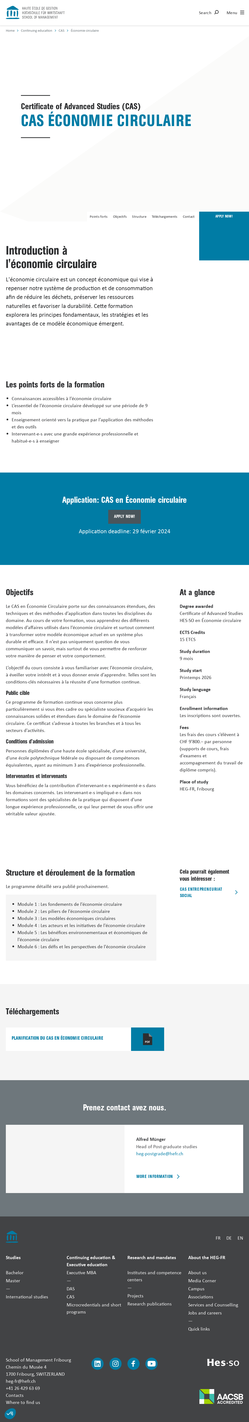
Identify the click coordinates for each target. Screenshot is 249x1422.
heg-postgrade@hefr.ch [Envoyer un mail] (159, 1153)
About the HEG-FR (206, 1257)
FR (218, 1237)
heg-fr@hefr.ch (21, 1381)
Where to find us (23, 1402)
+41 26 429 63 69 (23, 1388)
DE (229, 1237)
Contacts (15, 1395)
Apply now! (124, 517)
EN (240, 1237)
